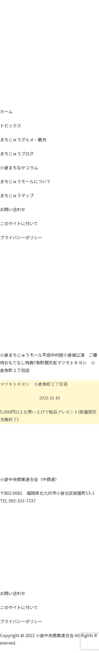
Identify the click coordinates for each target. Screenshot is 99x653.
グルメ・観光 (23, 139)
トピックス (10, 125)
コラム (19, 167)
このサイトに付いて (19, 223)
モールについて (25, 181)
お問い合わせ (12, 209)
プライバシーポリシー (21, 237)
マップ (17, 195)
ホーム (6, 111)
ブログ (17, 153)
